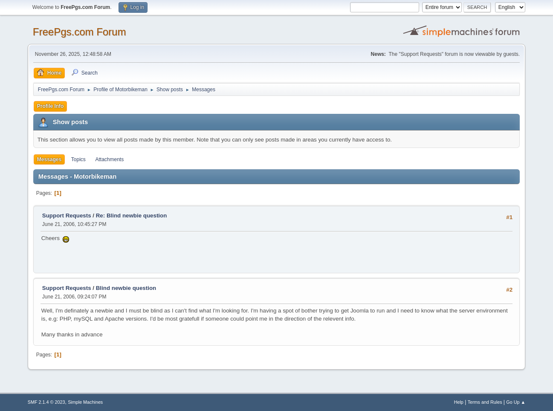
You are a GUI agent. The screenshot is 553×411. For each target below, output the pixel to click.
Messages (49, 159)
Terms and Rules (485, 402)
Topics (78, 159)
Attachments (110, 159)
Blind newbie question (126, 288)
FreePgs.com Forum (79, 32)
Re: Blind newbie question (131, 215)
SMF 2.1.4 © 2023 (46, 402)
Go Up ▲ (515, 402)
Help (458, 402)
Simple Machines (85, 402)
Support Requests (66, 215)
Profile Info (50, 106)
